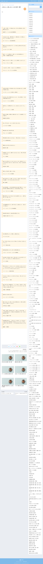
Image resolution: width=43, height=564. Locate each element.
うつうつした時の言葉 (32, 133)
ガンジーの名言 (31, 277)
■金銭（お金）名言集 (32, 115)
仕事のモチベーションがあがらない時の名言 (35, 402)
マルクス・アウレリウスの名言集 (34, 344)
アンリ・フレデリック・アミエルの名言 (35, 239)
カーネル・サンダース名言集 (33, 275)
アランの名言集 (31, 168)
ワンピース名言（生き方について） (35, 370)
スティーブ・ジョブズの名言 (33, 287)
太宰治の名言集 (31, 437)
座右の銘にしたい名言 (32, 459)
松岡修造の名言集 (32, 479)
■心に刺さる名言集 (32, 100)
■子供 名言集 (31, 95)
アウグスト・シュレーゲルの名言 (34, 148)
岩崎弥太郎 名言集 (32, 452)
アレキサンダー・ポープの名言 (34, 205)
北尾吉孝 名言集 (32, 415)
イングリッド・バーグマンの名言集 (35, 256)
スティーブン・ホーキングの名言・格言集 (35, 285)
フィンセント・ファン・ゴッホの (34, 311)
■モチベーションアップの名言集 (34, 82)
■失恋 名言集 (31, 93)
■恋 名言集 (31, 102)
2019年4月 (31, 15)
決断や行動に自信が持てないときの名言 (35, 499)
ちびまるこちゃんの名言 (33, 137)
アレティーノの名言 (32, 214)
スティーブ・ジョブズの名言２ (34, 289)
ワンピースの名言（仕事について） (35, 365)
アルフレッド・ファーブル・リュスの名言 (35, 190)
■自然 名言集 (31, 109)
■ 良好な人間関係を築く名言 (34, 71)
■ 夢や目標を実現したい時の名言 (34, 58)
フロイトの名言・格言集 (33, 313)
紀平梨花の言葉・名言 (32, 514)
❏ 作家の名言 (31, 120)
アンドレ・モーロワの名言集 (33, 234)
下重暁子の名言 (31, 378)
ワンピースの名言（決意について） (35, 367)
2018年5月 (31, 30)
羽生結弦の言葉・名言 (32, 518)
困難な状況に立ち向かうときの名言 (35, 423)
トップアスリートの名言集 (33, 298)
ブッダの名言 (31, 315)
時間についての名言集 (32, 470)
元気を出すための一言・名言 (33, 408)
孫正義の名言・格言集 (32, 443)
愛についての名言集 (32, 464)
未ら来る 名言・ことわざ (7, 1)
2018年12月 (31, 21)
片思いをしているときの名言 (33, 503)
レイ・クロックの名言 (32, 363)
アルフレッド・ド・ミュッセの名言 (35, 187)
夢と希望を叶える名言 (32, 426)
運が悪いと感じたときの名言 (33, 538)
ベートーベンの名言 (32, 333)
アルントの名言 (31, 201)
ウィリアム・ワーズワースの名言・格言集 (35, 260)
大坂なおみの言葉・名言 (33, 432)
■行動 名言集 (31, 113)
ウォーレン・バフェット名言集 (34, 266)
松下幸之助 (31, 477)
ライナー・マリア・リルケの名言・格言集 (35, 356)
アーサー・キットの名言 (33, 243)
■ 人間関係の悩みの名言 (33, 47)
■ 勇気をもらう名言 (32, 53)
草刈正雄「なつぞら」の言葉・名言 (35, 534)
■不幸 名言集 (31, 84)
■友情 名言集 (31, 89)
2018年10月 (31, 24)
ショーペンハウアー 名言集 (33, 281)
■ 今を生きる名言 (32, 49)
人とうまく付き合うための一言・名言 (35, 381)
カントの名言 (31, 273)
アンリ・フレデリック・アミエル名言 (35, 241)
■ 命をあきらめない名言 (33, 56)
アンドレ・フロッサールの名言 (34, 231)
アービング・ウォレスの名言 (33, 250)
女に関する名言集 (32, 439)
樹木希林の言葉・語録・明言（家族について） (35, 491)
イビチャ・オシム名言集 (33, 254)
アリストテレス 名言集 (33, 173)
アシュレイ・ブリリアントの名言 (34, 151)
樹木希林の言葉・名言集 (33, 481)
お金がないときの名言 (32, 135)
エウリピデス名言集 (32, 268)
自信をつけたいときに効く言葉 (34, 523)
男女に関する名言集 (32, 507)
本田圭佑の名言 (31, 473)
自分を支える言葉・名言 (33, 527)
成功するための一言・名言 (33, 466)
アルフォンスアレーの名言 (33, 182)
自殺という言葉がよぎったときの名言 (35, 529)
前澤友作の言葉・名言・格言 (33, 412)
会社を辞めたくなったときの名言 (34, 406)
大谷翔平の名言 (31, 434)
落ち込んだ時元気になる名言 (33, 536)
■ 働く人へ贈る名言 (32, 51)
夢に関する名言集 (32, 430)
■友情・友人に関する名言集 (33, 91)
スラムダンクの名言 (32, 291)
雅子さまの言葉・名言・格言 (33, 547)
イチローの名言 (31, 252)
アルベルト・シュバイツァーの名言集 (35, 194)
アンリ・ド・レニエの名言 (33, 236)
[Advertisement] (14, 19)
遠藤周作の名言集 (32, 542)
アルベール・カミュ (32, 198)
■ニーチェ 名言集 (32, 80)
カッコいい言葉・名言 (32, 270)
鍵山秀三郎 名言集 (32, 545)
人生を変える (31, 387)
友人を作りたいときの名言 (33, 419)
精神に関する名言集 (32, 512)
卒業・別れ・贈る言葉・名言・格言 (35, 417)
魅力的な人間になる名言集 (33, 553)
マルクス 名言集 (32, 342)
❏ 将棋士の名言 (32, 126)
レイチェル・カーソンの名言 (33, 359)
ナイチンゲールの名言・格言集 (34, 302)
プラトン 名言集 (32, 328)
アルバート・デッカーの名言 (33, 180)
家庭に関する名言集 (32, 448)
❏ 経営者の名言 (32, 131)
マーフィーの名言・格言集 (33, 346)
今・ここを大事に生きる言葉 (33, 392)
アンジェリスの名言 (32, 218)
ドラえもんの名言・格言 (33, 300)
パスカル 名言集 (32, 306)
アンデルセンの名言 (32, 223)
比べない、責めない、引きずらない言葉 (35, 495)
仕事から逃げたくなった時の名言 (34, 394)
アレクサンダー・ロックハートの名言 (35, 209)
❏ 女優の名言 (31, 124)
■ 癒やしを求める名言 (11, 352)
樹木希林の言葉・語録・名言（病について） (35, 488)
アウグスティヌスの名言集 (33, 146)
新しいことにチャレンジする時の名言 (35, 468)
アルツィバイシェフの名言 (33, 178)
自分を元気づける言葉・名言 (33, 525)
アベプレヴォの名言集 (32, 164)
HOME (21, 559)
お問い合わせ (25, 561)
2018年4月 (31, 32)
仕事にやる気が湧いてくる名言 (34, 398)
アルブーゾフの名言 (32, 192)
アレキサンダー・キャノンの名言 (34, 203)
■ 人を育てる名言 (32, 45)
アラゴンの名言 (31, 166)
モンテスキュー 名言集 (33, 353)
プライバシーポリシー (19, 561)
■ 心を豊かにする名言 (33, 64)
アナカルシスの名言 (32, 155)
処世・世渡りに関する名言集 (33, 410)
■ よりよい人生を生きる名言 (34, 38)
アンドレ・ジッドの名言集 (33, 229)
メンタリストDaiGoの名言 (33, 351)
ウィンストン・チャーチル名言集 (34, 262)
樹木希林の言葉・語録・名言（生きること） (35, 485)
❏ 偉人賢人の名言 (32, 122)
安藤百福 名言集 (32, 445)
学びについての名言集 (32, 441)
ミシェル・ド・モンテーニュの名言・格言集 (35, 349)
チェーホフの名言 (32, 295)
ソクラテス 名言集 (32, 293)
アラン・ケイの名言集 (32, 170)
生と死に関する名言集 (32, 505)
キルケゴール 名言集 (32, 279)
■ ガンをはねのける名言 (33, 40)
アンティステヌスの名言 (33, 220)
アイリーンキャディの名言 (33, 144)
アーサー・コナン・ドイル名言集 (34, 245)
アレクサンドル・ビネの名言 (33, 212)
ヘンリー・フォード (32, 331)
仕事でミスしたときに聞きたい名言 (35, 396)
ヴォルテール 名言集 (32, 374)
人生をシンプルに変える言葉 (33, 385)
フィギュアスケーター (32, 309)
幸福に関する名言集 (32, 457)
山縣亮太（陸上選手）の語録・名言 (35, 450)
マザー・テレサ (31, 337)
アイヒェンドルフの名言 (33, 142)
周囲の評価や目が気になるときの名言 (35, 421)
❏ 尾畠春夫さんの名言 (33, 128)
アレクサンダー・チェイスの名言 (34, 207)
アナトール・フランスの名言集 (34, 157)
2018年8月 (31, 28)
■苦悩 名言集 (31, 111)
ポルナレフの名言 (32, 335)
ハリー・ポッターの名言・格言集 (34, 304)
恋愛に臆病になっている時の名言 (34, 462)
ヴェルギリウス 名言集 (33, 372)
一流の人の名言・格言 (32, 376)
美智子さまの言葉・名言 (33, 516)
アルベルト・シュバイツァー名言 (34, 196)
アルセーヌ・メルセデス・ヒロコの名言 (35, 176)
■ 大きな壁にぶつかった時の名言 (34, 60)
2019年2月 (31, 19)
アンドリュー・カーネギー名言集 (34, 227)
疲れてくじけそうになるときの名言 (35, 509)
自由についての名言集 (32, 531)
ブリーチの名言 (31, 326)
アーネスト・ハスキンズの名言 (34, 248)
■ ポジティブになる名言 (33, 42)
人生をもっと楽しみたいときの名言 (21, 352)
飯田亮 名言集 (31, 551)
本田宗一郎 (31, 475)
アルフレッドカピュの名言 (33, 184)
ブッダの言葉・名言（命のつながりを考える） (35, 321)
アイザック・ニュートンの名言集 (34, 139)
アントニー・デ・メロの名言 (33, 225)
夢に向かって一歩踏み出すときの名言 (35, 428)
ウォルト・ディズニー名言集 (33, 264)
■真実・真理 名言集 (32, 106)
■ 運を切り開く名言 (32, 78)
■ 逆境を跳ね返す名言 (33, 75)
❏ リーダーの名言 (32, 117)
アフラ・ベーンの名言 (32, 162)
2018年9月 (31, 26)
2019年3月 (31, 17)
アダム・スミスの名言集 (33, 153)
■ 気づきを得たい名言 (33, 67)
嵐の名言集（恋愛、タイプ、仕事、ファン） (35, 455)
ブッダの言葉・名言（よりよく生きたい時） (35, 318)
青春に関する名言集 (32, 549)
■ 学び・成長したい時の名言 (34, 62)
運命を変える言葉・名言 (33, 540)
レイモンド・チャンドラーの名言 (34, 361)
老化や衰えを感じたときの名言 (34, 520)
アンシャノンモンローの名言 (33, 216)
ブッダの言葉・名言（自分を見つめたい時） (35, 324)
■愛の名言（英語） (32, 104)
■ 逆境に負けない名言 (33, 73)
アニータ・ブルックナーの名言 (34, 159)
